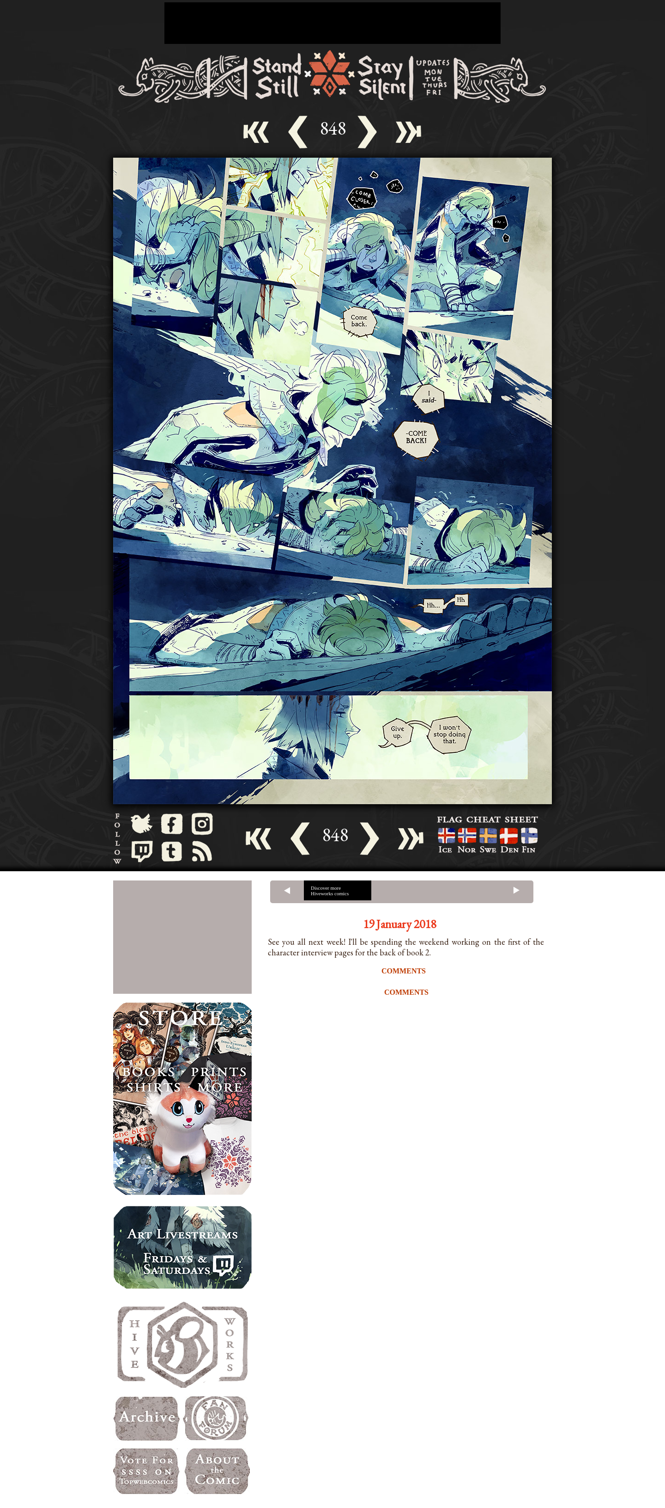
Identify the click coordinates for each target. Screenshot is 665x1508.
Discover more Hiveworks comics (330, 890)
